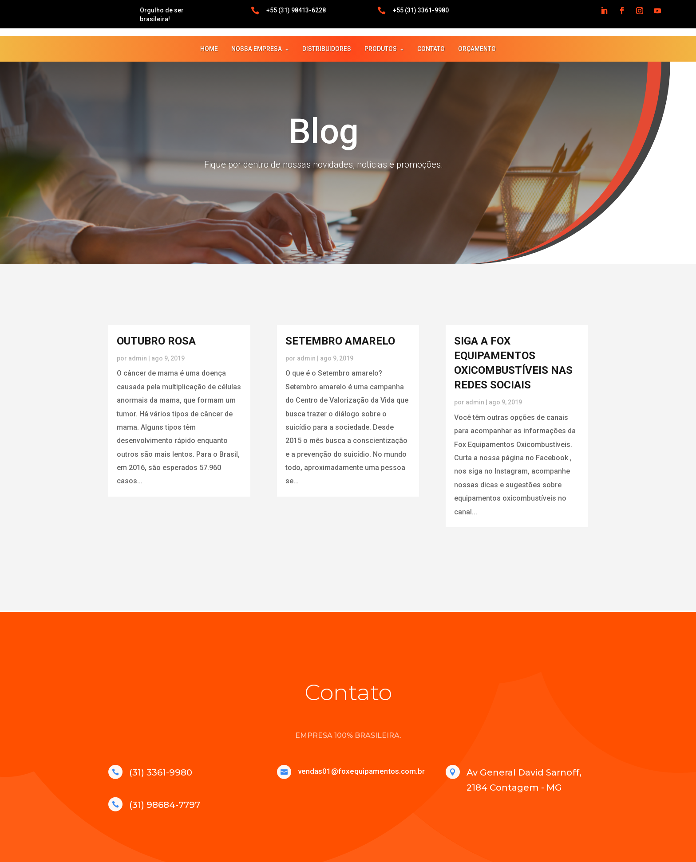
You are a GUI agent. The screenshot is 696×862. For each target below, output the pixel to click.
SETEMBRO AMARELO (340, 341)
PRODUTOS (380, 48)
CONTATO (431, 48)
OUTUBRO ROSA (156, 341)
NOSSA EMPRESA (256, 48)
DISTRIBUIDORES (326, 48)
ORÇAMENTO (477, 48)
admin (137, 358)
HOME (209, 48)
